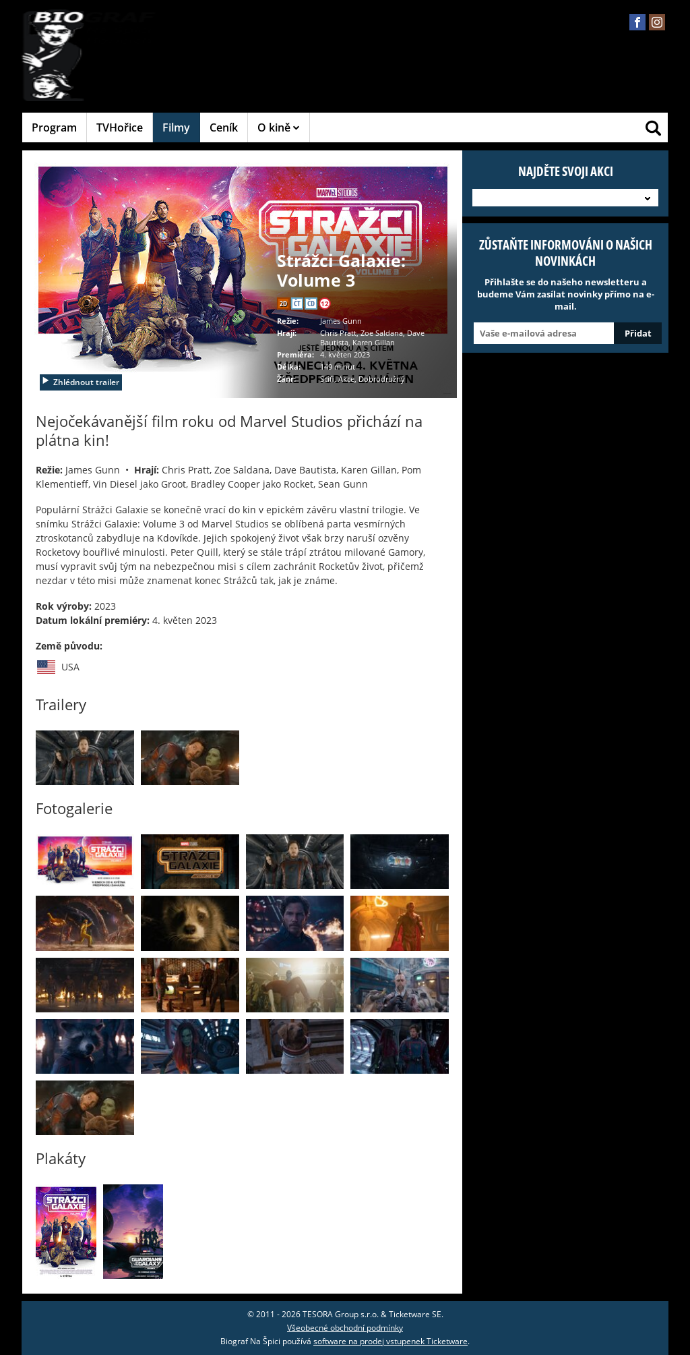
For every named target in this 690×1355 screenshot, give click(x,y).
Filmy (176, 127)
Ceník (224, 127)
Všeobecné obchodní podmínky (345, 1327)
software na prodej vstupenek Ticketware (390, 1341)
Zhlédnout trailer (80, 382)
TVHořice (119, 127)
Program (54, 127)
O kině (278, 127)
